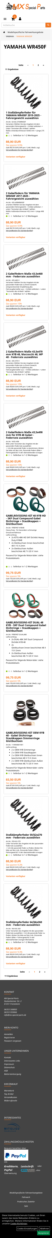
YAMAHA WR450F (24, 36)
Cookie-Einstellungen (27, 1228)
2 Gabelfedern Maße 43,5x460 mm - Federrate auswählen (24, 275)
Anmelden (8, 1034)
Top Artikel (8, 1094)
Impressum (9, 1064)
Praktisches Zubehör (26, 1201)
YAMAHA (10, 36)
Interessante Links (12, 1060)
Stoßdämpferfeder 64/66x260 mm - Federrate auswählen (24, 923)
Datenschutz (9, 1067)
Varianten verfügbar (15, 156)
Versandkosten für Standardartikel (19, 150)
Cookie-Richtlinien (18, 1223)
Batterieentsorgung (12, 1074)
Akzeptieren (43, 1233)
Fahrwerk (26, 1197)
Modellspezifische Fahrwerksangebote (25, 32)
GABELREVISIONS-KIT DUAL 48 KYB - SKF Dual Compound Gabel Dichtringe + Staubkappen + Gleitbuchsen (26, 626)
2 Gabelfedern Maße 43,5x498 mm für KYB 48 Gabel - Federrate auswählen (24, 435)
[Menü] (5, 19)
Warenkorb (9, 1090)
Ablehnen (44, 1228)
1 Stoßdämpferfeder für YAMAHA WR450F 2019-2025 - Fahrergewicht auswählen (23, 115)
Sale (26, 1206)
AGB (6, 1070)
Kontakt (7, 1057)
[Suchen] (48, 25)
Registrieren (9, 1037)
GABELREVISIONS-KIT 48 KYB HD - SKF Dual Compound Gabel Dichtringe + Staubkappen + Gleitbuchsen (26, 520)
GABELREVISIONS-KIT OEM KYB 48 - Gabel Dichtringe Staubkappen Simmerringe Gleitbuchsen (25, 737)
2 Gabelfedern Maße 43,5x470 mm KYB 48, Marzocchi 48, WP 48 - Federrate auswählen (24, 354)
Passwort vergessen (12, 1040)
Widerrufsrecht (10, 1100)
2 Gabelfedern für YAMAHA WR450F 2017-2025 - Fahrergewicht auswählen (22, 195)
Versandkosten (10, 1097)
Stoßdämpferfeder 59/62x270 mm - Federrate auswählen (24, 836)
